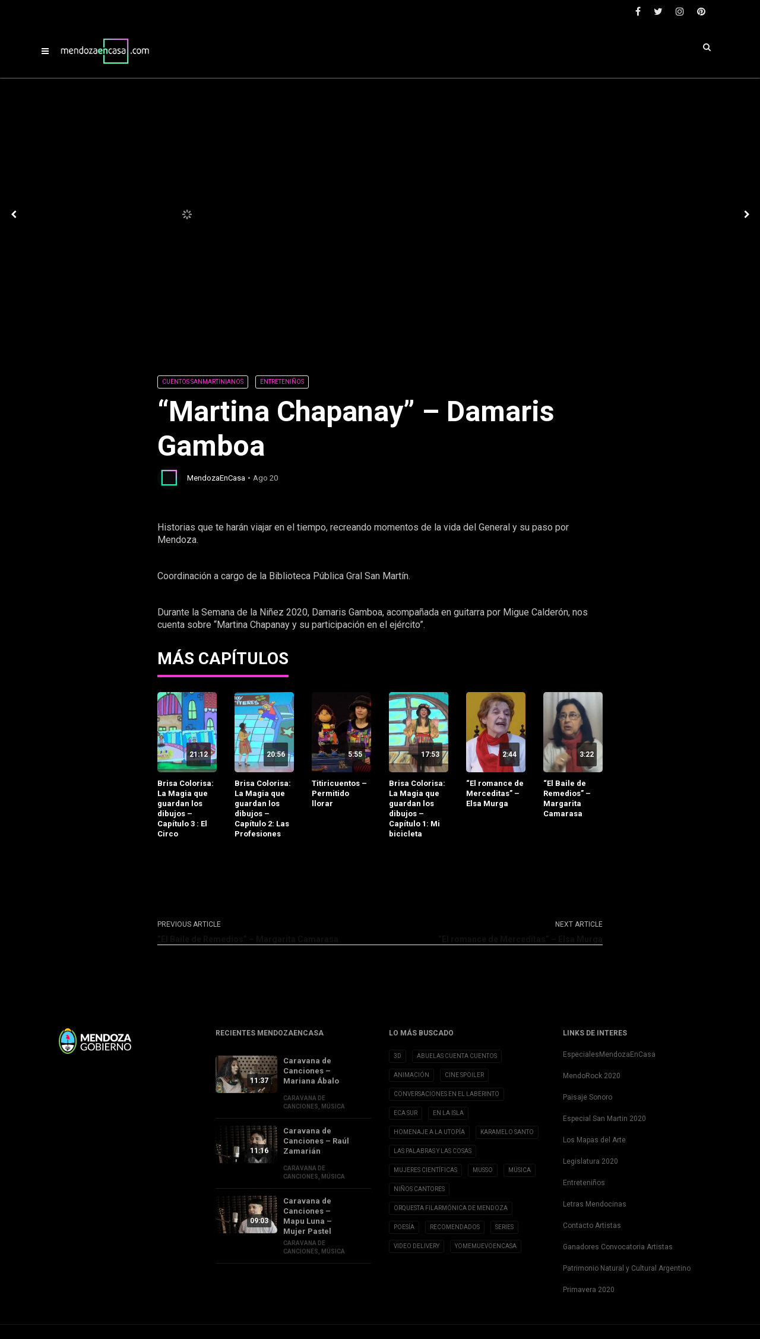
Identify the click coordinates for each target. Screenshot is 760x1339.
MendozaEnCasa (216, 477)
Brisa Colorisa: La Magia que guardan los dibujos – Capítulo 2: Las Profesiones (263, 808)
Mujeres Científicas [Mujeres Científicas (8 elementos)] (425, 1170)
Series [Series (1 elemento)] (504, 1227)
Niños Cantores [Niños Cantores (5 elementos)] (419, 1189)
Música (333, 1106)
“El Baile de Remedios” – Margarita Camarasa (567, 798)
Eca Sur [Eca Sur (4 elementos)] (405, 1113)
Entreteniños (282, 381)
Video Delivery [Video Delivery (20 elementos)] (416, 1246)
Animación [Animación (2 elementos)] (411, 1075)
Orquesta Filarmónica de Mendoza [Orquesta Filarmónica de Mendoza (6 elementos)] (451, 1208)
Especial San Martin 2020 (604, 1118)
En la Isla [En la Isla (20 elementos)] (448, 1113)
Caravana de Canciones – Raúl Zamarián (316, 1140)
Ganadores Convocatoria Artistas (618, 1247)
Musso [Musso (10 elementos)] (483, 1170)
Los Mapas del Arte (594, 1140)
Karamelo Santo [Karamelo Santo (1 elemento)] (507, 1132)
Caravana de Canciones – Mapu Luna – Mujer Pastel (307, 1216)
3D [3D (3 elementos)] (397, 1056)
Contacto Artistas (592, 1225)
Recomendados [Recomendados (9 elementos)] (455, 1227)
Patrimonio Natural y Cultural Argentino (627, 1268)
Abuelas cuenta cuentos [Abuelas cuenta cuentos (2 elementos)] (457, 1056)
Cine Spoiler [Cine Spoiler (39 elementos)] (464, 1075)
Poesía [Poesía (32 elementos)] (404, 1227)
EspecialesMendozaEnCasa (609, 1054)
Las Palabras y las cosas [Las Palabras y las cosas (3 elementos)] (432, 1151)
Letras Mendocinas (594, 1204)
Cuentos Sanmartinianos (202, 381)
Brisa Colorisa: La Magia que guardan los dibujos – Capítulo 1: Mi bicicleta (417, 808)
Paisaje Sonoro (587, 1097)
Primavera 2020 (589, 1290)
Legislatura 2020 (590, 1161)
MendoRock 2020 (591, 1076)
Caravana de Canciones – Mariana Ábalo (311, 1070)
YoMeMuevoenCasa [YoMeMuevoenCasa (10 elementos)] (486, 1246)
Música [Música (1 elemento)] (519, 1170)
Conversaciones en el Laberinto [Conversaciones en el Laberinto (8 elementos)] (446, 1094)
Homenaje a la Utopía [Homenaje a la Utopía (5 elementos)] (429, 1132)
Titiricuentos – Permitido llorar (339, 793)
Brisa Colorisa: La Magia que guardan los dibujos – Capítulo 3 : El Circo (185, 808)
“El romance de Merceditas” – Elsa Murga (495, 793)
